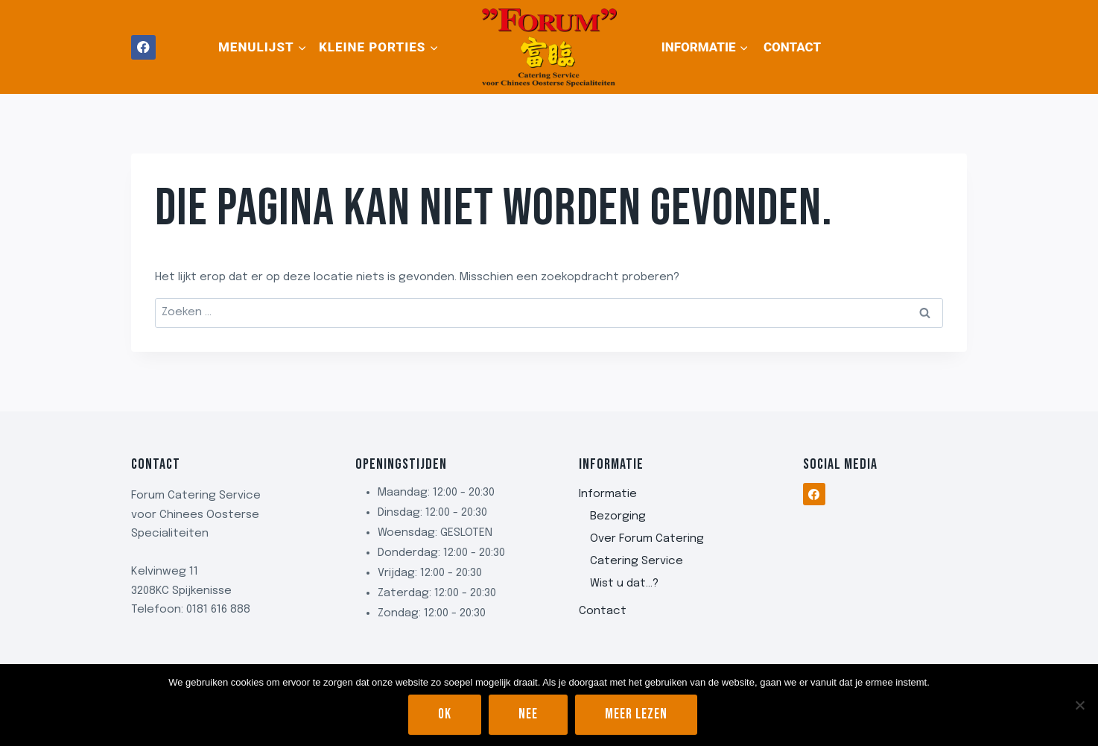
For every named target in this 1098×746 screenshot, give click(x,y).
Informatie (608, 494)
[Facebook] (143, 47)
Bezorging (618, 516)
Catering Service (636, 561)
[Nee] (1079, 705)
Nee (528, 714)
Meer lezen (636, 714)
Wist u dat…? (624, 583)
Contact (792, 46)
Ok (444, 714)
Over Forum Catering (647, 539)
